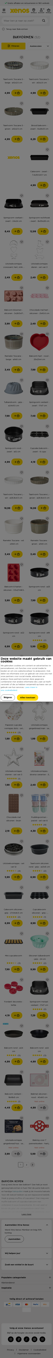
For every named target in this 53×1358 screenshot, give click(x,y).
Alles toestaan (27, 697)
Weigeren (8, 697)
